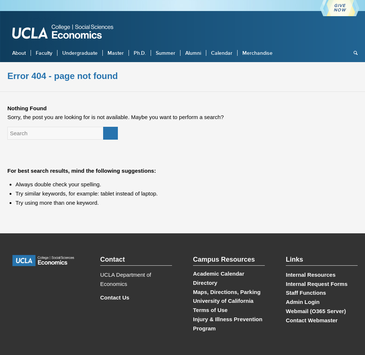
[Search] (353, 53)
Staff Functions (306, 293)
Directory (205, 283)
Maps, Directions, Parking (226, 292)
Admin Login (303, 302)
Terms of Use (210, 310)
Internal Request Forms (317, 284)
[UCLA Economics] (66, 32)
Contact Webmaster (312, 320)
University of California (223, 301)
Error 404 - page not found (62, 76)
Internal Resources (311, 275)
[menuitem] (19, 53)
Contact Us (114, 297)
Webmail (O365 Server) (316, 311)
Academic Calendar (218, 273)
